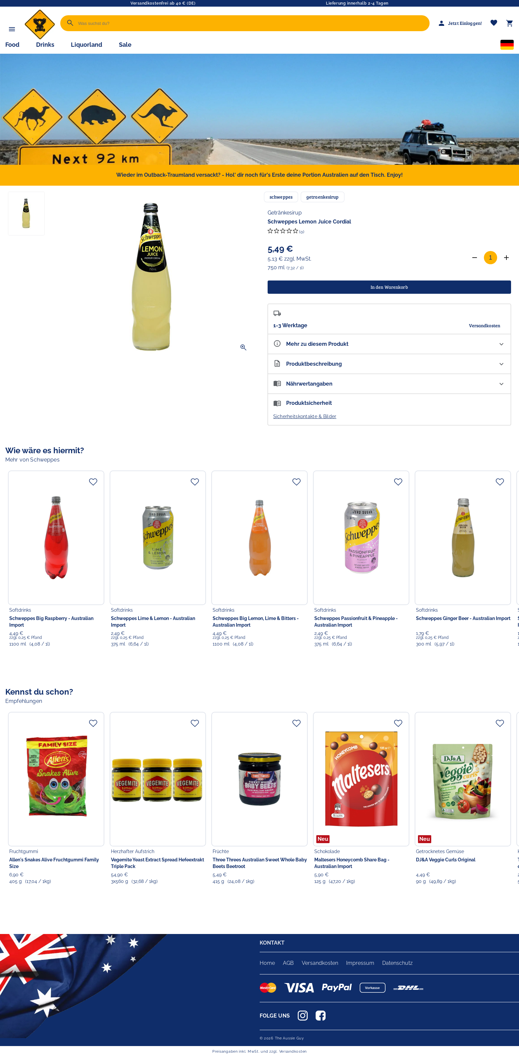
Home (267, 963)
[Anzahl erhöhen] (506, 258)
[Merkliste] (494, 23)
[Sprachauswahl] (507, 46)
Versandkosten (320, 963)
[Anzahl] (490, 257)
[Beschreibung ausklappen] (389, 364)
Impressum (360, 963)
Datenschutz (397, 963)
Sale (125, 44)
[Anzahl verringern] (475, 258)
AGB (288, 963)
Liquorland (86, 44)
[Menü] (12, 29)
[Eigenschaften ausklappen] (389, 344)
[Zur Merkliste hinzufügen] (93, 481)
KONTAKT (272, 943)
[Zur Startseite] (40, 38)
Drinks (45, 44)
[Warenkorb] (509, 23)
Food (12, 44)
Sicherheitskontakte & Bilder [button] (305, 416)
